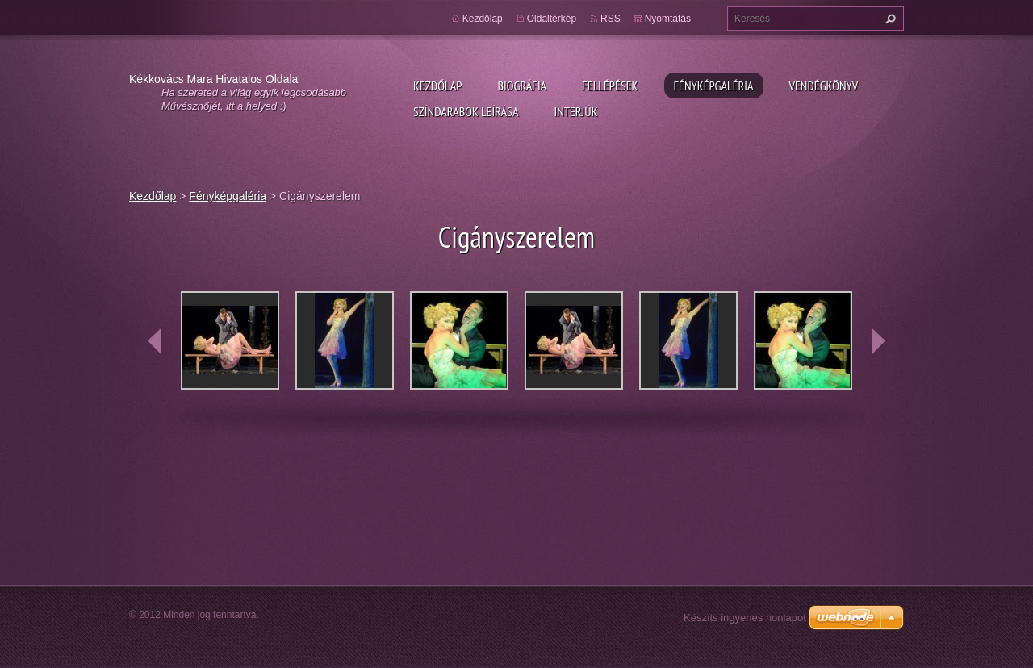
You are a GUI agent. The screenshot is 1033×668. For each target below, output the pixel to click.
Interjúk (575, 111)
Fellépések (610, 85)
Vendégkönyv (824, 85)
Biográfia (521, 85)
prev (155, 341)
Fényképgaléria (714, 85)
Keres (888, 18)
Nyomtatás (668, 18)
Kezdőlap (437, 85)
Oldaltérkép (551, 18)
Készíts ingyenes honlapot (745, 618)
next (878, 341)
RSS (610, 18)
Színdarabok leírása (465, 111)
